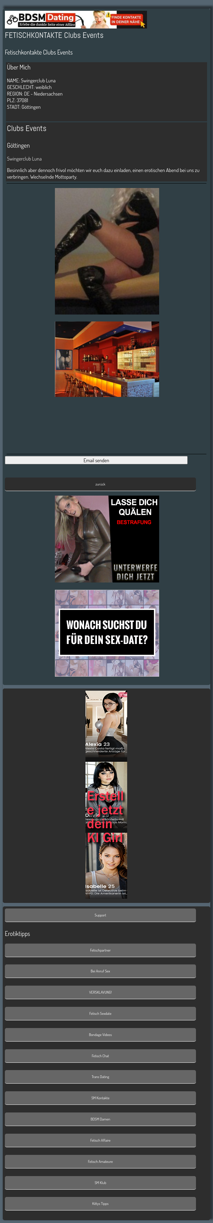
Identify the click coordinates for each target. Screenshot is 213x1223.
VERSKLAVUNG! (100, 992)
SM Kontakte (100, 1097)
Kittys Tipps (100, 1203)
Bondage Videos (100, 1034)
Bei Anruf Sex (100, 971)
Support (100, 915)
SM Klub (100, 1182)
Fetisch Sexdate (100, 1013)
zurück (100, 484)
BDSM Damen (100, 1119)
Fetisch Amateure (100, 1161)
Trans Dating (100, 1076)
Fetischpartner (100, 950)
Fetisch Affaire (100, 1140)
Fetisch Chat (100, 1055)
